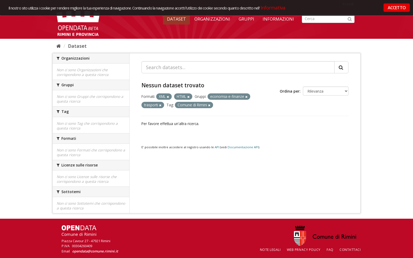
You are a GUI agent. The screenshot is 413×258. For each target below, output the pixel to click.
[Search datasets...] (238, 67)
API (217, 147)
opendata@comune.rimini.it (95, 251)
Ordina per (289, 91)
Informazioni (278, 19)
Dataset (176, 19)
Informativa (273, 7)
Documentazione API (243, 147)
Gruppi (246, 19)
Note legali (270, 249)
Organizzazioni (212, 19)
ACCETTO (397, 8)
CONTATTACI (350, 249)
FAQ (330, 249)
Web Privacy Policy (304, 249)
